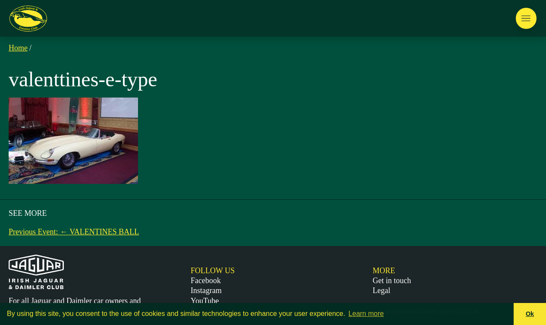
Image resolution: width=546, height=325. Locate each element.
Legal (381, 290)
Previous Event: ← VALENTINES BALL (74, 231)
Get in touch (392, 280)
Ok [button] (530, 313)
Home (18, 48)
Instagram (206, 290)
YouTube (205, 301)
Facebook (206, 280)
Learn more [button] (366, 313)
